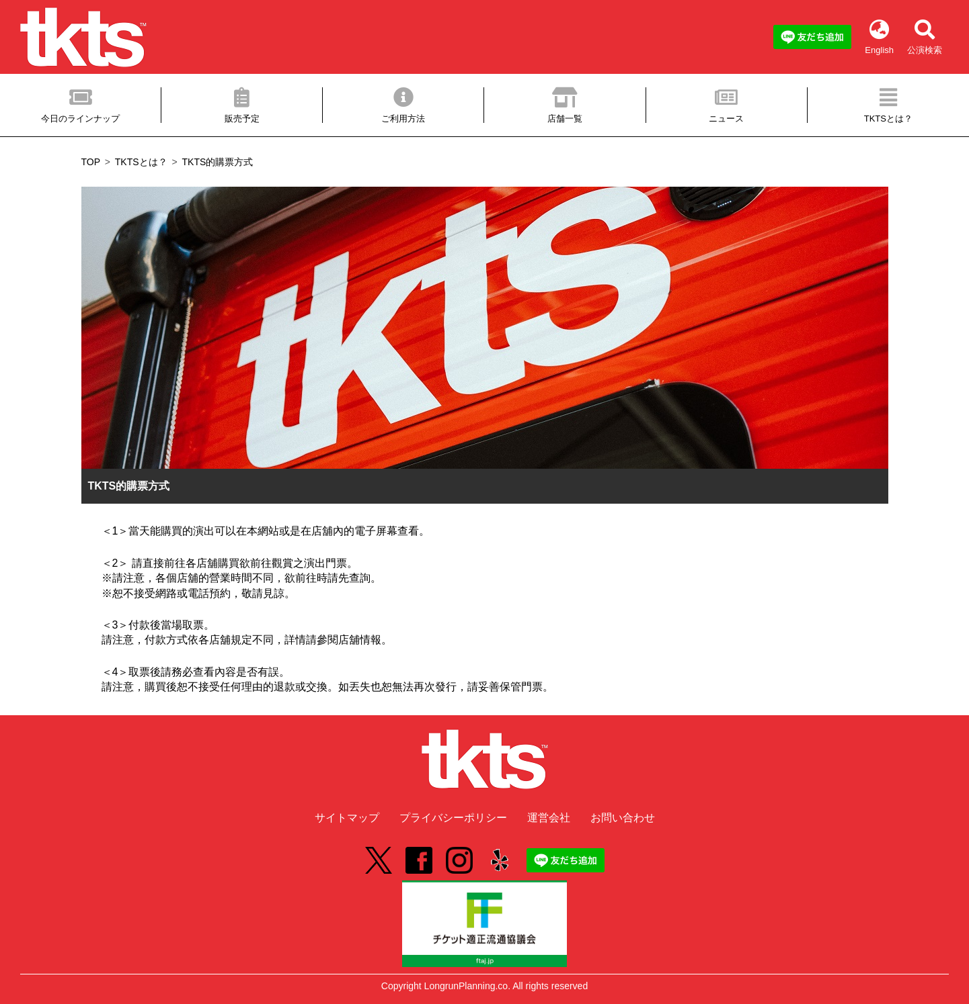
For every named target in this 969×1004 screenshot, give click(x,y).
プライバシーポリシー (453, 817)
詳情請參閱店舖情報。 (338, 639)
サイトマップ (347, 817)
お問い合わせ (622, 817)
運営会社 (548, 817)
